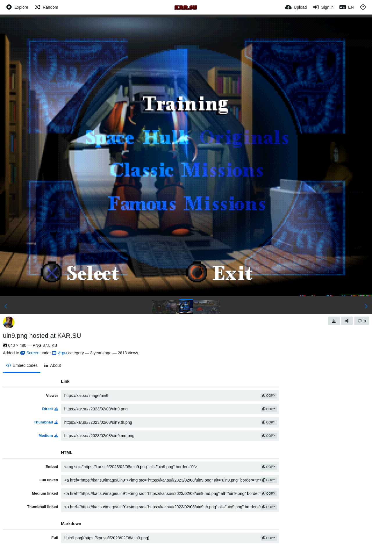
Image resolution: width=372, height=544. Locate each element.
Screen (29, 353)
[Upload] (296, 7)
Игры (59, 353)
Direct (50, 409)
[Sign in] (323, 7)
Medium (48, 435)
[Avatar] (9, 322)
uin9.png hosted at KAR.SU (42, 335)
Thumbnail (46, 422)
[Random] (46, 7)
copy (268, 395)
